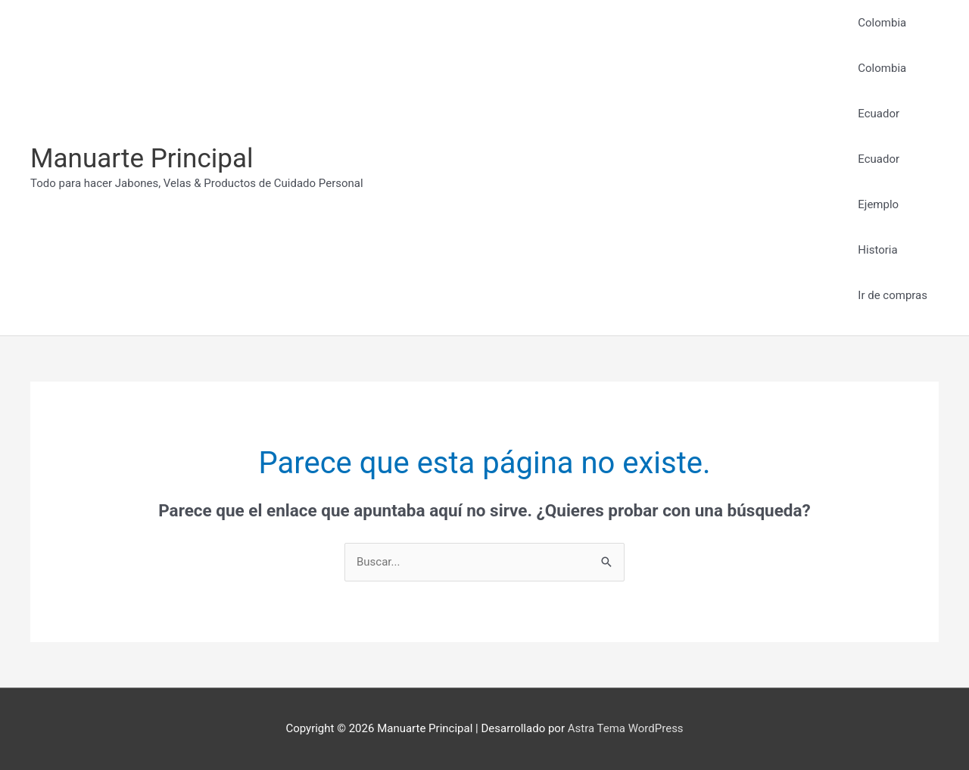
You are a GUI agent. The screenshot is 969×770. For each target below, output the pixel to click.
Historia (877, 250)
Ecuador (878, 113)
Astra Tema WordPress (626, 728)
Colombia (882, 23)
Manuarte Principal (141, 158)
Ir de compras (892, 295)
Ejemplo (878, 204)
